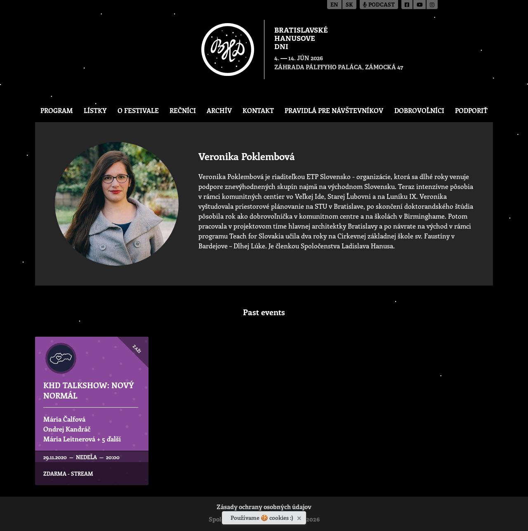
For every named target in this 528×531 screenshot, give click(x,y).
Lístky (95, 110)
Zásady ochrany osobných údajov (264, 508)
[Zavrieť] (300, 517)
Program (56, 110)
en (334, 5)
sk (349, 5)
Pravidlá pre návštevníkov (334, 110)
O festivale (138, 110)
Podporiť (471, 110)
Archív (219, 110)
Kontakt (258, 110)
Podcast (379, 5)
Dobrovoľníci (419, 110)
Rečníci (183, 110)
